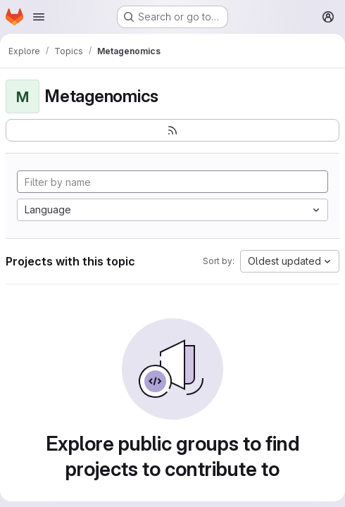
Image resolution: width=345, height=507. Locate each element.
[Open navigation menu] (38, 17)
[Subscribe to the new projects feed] (172, 130)
